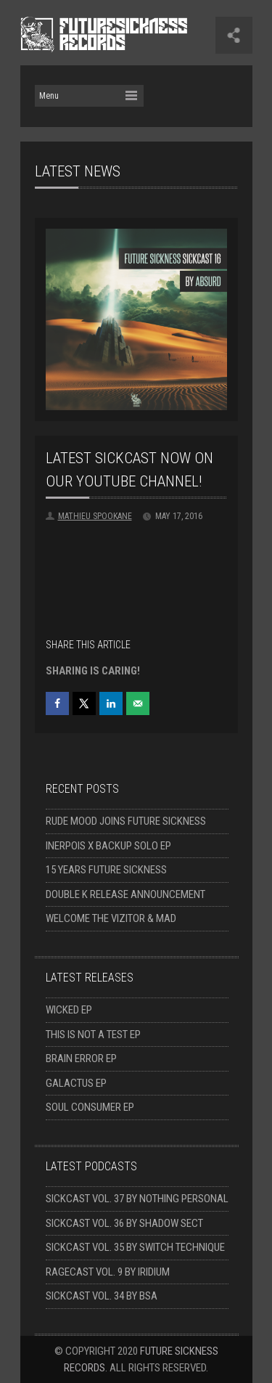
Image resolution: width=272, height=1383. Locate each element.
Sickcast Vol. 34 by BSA (101, 1295)
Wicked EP (69, 1009)
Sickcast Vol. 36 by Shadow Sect (124, 1223)
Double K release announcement (125, 894)
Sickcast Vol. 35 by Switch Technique (135, 1247)
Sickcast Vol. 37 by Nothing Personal (137, 1198)
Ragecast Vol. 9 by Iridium (108, 1271)
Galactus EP (76, 1083)
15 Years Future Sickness (106, 869)
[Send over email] (137, 703)
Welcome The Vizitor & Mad (111, 918)
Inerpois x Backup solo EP (108, 845)
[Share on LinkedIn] (111, 703)
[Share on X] (84, 703)
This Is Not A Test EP (93, 1034)
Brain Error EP (81, 1058)
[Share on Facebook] (57, 703)
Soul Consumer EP (90, 1107)
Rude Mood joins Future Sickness (126, 821)
